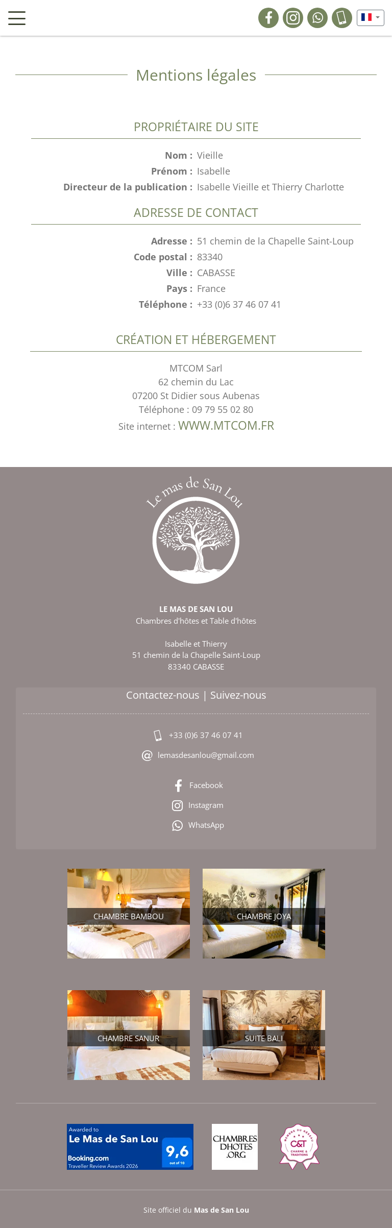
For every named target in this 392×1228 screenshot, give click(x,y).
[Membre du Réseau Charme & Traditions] (300, 1148)
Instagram (196, 806)
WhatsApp (196, 826)
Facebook (196, 786)
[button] (370, 18)
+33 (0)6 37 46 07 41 (196, 736)
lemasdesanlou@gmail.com (196, 756)
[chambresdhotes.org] (236, 1148)
